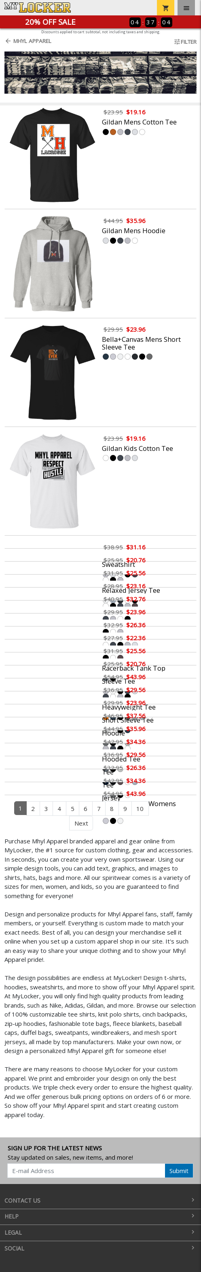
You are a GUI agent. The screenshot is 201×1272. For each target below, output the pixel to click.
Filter (185, 41)
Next (81, 823)
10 (140, 808)
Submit (178, 1171)
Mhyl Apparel (27, 41)
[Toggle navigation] (186, 7)
